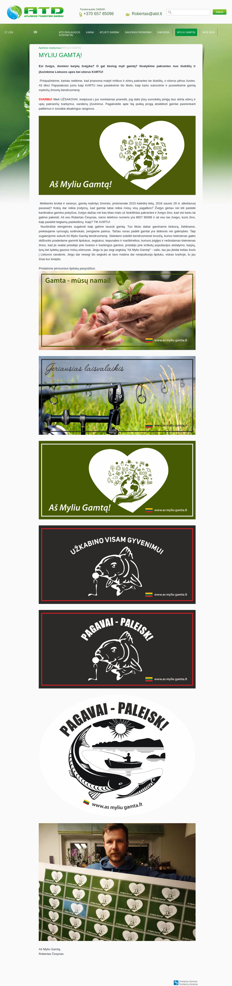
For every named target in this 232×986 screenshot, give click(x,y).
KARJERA (163, 32)
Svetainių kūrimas (188, 981)
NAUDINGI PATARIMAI (138, 32)
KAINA (89, 32)
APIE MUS (209, 32)
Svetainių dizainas (188, 984)
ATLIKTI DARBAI (109, 32)
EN (11, 32)
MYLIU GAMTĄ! (186, 32)
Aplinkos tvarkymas (50, 47)
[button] (219, 12)
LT (6, 32)
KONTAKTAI (66, 35)
